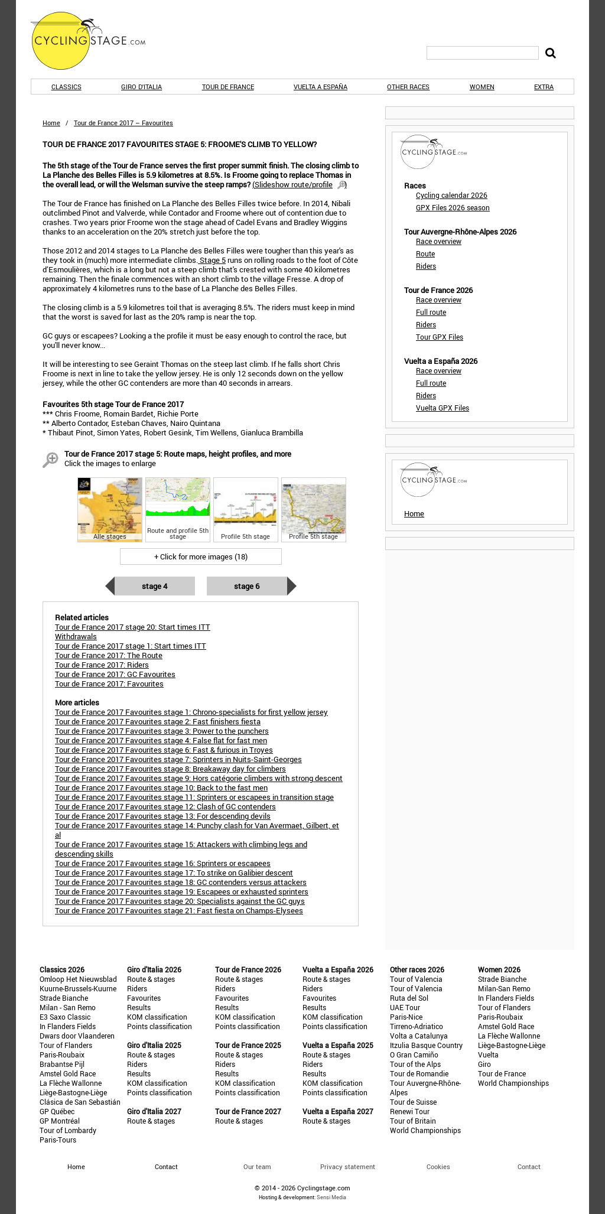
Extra (544, 86)
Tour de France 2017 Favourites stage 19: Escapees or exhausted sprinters (181, 891)
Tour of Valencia (416, 979)
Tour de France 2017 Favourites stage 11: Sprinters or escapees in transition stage (194, 797)
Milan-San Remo (504, 988)
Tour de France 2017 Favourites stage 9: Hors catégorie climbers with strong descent (199, 778)
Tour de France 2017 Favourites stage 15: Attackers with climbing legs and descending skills (181, 849)
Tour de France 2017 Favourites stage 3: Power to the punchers (162, 730)
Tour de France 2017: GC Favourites (115, 674)
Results (139, 1007)
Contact (529, 1166)
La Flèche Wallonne (71, 1083)
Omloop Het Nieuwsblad (78, 979)
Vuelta (488, 1054)
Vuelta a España (320, 86)
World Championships (425, 1130)
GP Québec (57, 1111)
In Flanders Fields (68, 1026)
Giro (484, 1064)
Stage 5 (212, 260)
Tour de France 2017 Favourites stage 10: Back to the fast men (161, 787)
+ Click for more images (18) (201, 556)
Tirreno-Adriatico (416, 1026)
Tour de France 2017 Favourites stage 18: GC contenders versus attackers (181, 882)
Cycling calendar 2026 (451, 195)
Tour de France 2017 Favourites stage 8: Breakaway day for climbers (170, 768)
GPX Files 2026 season (453, 207)
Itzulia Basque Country (426, 1045)
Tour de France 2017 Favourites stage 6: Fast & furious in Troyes (164, 749)
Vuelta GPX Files (442, 407)
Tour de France (228, 86)
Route (425, 253)
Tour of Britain (413, 1120)
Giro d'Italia (141, 86)
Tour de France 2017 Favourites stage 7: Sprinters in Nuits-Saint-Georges (178, 759)
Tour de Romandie (419, 1073)
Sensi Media (331, 1197)
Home (51, 122)
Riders (426, 266)
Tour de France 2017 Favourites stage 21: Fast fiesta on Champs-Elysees (179, 910)
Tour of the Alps (415, 1064)
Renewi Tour (410, 1111)
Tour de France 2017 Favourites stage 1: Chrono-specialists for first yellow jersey (191, 712)
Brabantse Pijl (62, 1064)
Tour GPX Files (439, 336)
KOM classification (157, 1016)
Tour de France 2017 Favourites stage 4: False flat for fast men (161, 740)
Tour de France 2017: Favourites (109, 683)
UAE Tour (405, 1007)
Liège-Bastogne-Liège (73, 1092)
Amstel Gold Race (68, 1073)
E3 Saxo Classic (65, 1016)
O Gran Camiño (414, 1054)
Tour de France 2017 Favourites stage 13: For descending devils (163, 816)
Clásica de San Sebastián (80, 1101)
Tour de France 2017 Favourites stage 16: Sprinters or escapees (163, 863)
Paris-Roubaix (62, 1054)
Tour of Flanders (66, 1045)
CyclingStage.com (96, 41)
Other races (408, 86)
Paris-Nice (406, 1016)
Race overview (438, 241)
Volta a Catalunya (419, 1035)
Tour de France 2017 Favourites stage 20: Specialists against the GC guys (180, 901)
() (299, 184)
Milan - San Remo (68, 1007)
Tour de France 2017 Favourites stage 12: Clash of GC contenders (165, 806)
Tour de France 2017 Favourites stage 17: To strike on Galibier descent (174, 872)
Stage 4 (154, 586)
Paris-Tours (58, 1139)
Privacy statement (347, 1166)
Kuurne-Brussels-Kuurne (78, 988)
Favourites (144, 998)
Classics (66, 86)
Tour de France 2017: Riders (102, 664)
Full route (431, 312)
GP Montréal (60, 1120)
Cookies (438, 1166)
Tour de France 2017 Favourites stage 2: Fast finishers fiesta (158, 721)
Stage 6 (246, 586)
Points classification (159, 1026)
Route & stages (151, 979)
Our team (257, 1166)
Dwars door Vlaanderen (77, 1035)
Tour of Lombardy (68, 1130)
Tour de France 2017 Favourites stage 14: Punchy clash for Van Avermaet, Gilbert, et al (197, 830)
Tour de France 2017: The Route (108, 655)
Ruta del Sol (409, 998)
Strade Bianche (64, 998)
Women (482, 86)
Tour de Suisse (413, 1101)
